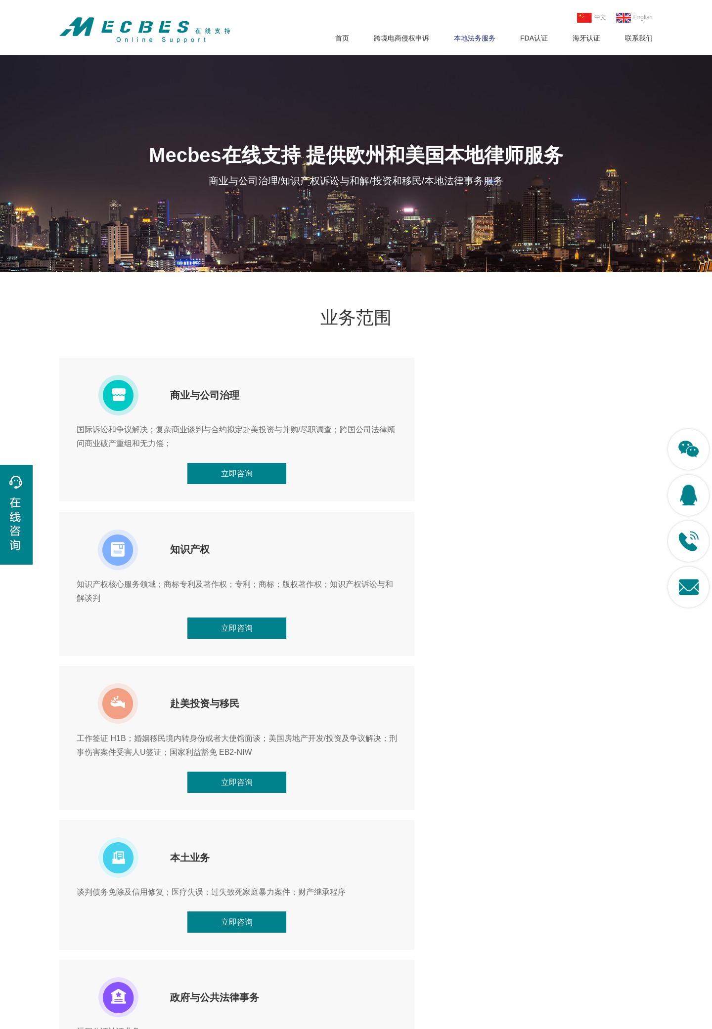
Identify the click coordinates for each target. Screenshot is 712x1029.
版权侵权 (73, 947)
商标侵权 (73, 930)
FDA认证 (534, 38)
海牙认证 (586, 38)
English (634, 18)
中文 (591, 18)
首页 (342, 38)
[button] (641, 810)
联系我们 (639, 38)
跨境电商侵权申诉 (401, 38)
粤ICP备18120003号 (406, 1018)
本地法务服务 (474, 38)
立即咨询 (154, 501)
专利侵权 (73, 913)
